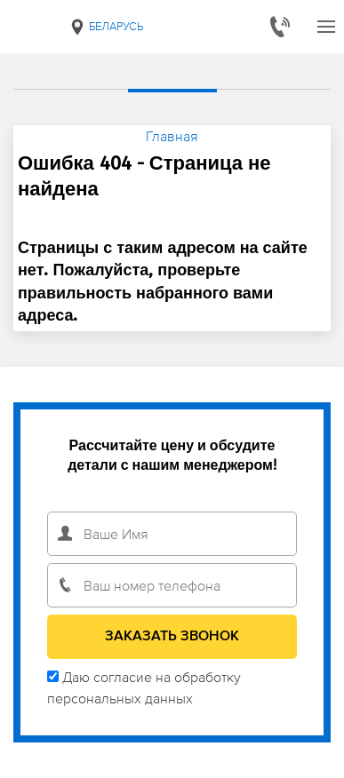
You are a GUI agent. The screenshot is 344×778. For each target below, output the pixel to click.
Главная (172, 136)
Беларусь (105, 27)
